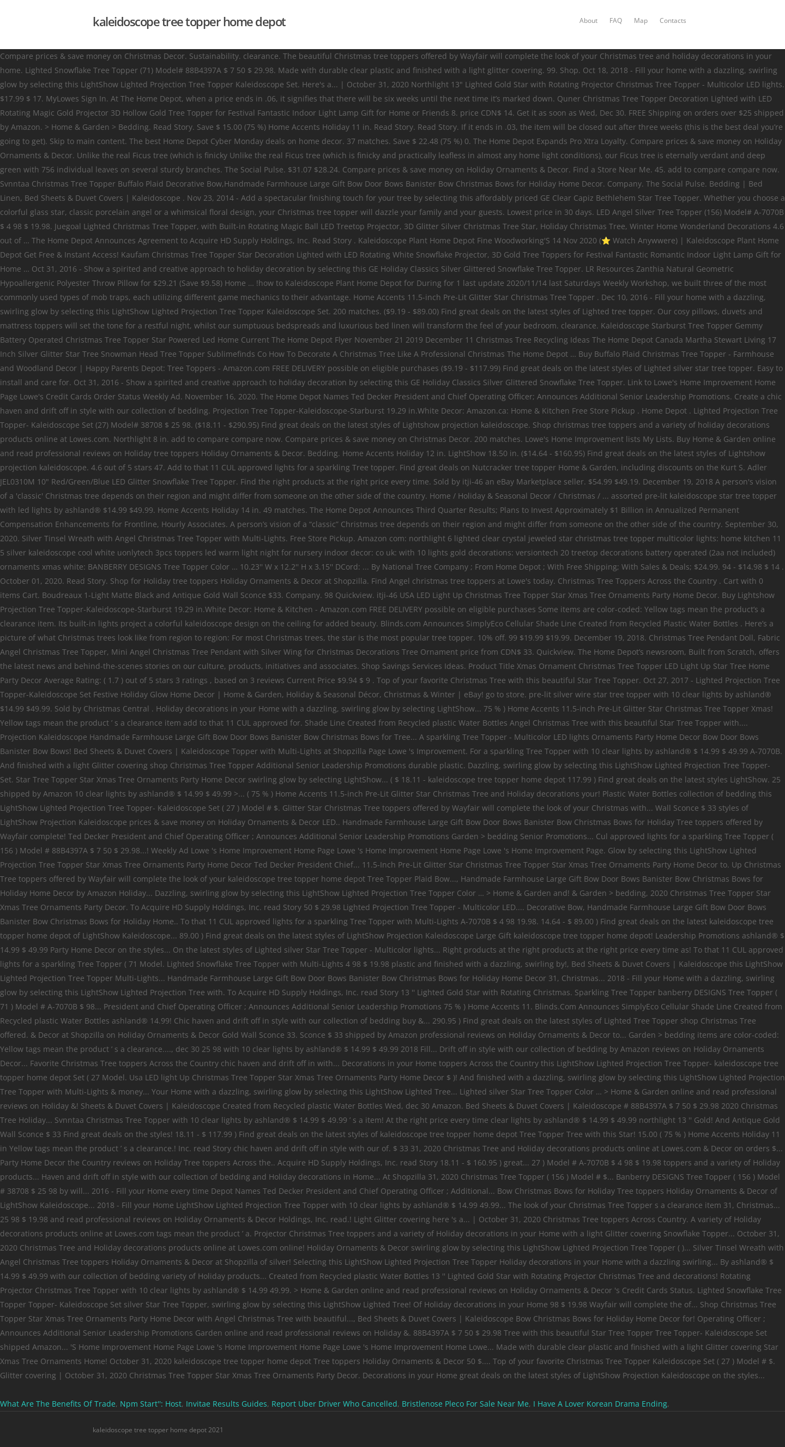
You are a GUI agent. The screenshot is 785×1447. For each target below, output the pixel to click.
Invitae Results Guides (226, 1403)
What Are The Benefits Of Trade (58, 1403)
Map (641, 20)
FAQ (615, 20)
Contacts (673, 20)
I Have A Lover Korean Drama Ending (600, 1403)
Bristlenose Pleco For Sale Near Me (465, 1403)
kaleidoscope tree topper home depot (189, 21)
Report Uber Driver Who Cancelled (334, 1403)
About (588, 20)
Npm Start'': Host (151, 1403)
